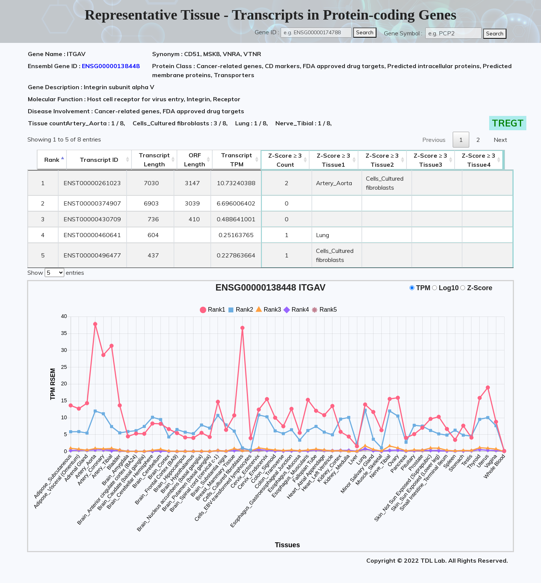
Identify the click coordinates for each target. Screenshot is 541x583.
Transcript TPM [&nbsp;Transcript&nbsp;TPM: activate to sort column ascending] (228, 159)
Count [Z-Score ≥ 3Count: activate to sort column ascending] (277, 160)
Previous (434, 139)
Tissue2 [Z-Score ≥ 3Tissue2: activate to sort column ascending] (388, 160)
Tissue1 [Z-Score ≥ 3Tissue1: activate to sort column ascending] (330, 160)
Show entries (55, 271)
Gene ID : (267, 32)
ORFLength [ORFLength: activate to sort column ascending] (185, 159)
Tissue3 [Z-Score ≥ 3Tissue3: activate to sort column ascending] (441, 160)
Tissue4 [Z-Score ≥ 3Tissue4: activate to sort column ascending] (489, 160)
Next (500, 139)
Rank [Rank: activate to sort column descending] (42, 159)
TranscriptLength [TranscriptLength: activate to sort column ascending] (145, 159)
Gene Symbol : (404, 33)
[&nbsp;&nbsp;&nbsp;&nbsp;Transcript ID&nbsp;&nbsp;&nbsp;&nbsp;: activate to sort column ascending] (90, 159)
